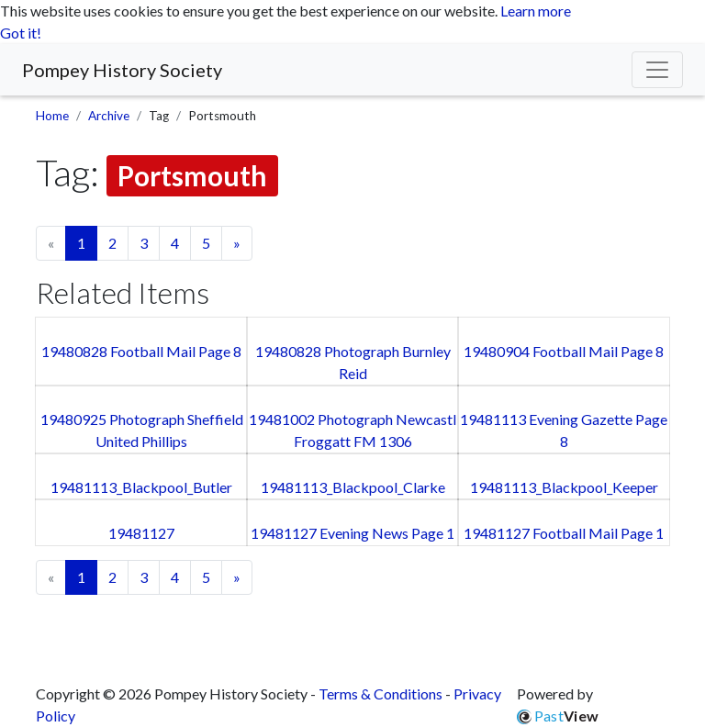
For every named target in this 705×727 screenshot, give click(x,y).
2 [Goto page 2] (112, 243)
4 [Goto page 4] (175, 243)
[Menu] (657, 69)
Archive (108, 115)
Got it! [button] (20, 32)
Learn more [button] (535, 10)
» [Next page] (237, 243)
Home (52, 115)
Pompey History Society (122, 70)
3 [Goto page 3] (144, 243)
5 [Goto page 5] (206, 243)
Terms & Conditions (380, 693)
